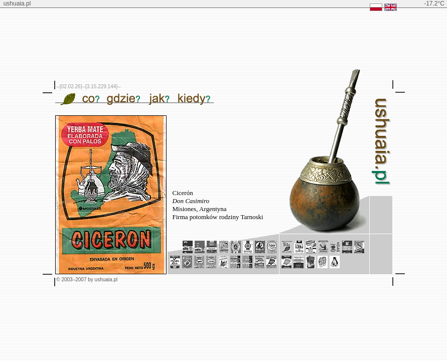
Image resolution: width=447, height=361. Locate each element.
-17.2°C (434, 3)
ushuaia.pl (17, 3)
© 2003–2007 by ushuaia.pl (86, 279)
